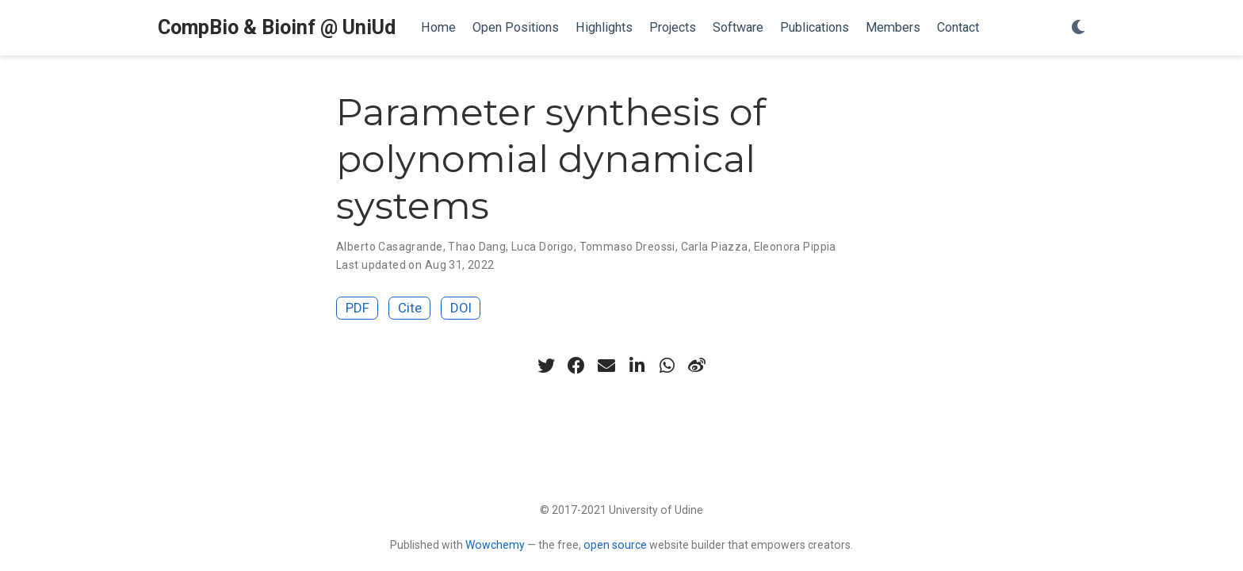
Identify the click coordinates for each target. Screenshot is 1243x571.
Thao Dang (477, 246)
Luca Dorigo (542, 246)
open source (615, 544)
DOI (461, 308)
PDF (357, 308)
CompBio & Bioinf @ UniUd (277, 27)
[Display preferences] (1078, 28)
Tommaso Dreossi (627, 246)
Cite (410, 308)
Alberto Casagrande (389, 246)
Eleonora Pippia (795, 246)
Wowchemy (495, 544)
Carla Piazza (714, 246)
